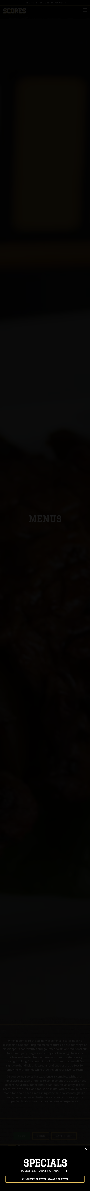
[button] (86, 1149)
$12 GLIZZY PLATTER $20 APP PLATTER (45, 1179)
